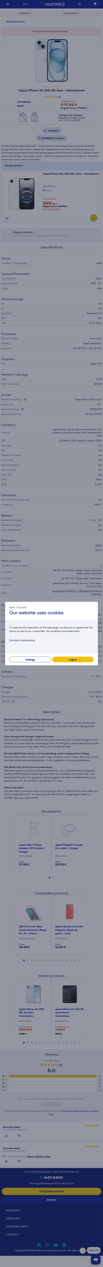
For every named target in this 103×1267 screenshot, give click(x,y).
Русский (21, 607)
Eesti (12, 607)
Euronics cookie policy (22, 640)
